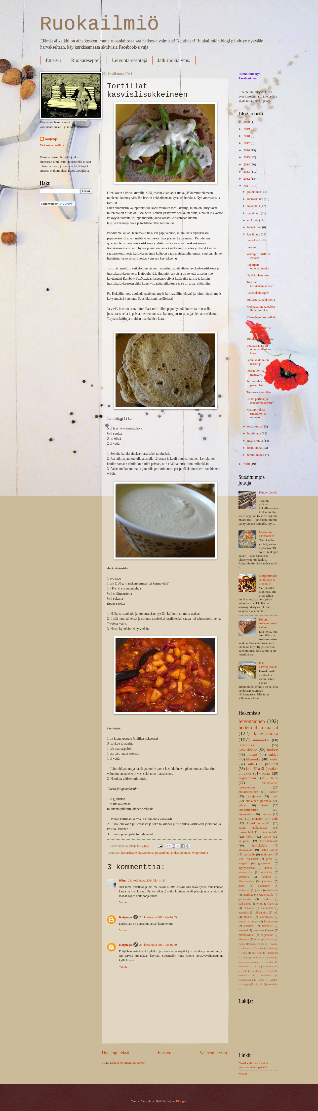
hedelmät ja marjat (258, 727)
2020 (247, 122)
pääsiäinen (264, 885)
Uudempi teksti (115, 1052)
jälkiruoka (246, 745)
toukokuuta (254, 426)
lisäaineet (272, 890)
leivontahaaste (269, 841)
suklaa (273, 754)
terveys (266, 814)
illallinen (266, 877)
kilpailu (268, 868)
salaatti (273, 792)
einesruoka (266, 917)
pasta (266, 773)
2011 (247, 186)
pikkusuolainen (181, 852)
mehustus (243, 966)
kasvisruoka (146, 852)
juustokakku (259, 845)
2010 (247, 464)
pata (271, 930)
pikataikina (162, 852)
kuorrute (273, 903)
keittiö (259, 903)
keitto (274, 759)
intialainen (273, 952)
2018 (247, 136)
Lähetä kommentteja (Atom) (128, 1062)
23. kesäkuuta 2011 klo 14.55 (158, 917)
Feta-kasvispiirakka (268, 665)
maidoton (267, 854)
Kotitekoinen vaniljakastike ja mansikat (258, 328)
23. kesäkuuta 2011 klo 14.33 (146, 880)
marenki (243, 930)
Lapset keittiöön (256, 240)
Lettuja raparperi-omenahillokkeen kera (259, 349)
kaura (245, 957)
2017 (247, 143)
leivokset (267, 926)
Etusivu (53, 60)
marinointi (267, 908)
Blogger (181, 1101)
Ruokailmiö (99, 24)
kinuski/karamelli (258, 823)
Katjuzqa (125, 917)
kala (250, 764)
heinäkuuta (254, 227)
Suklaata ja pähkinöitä (260, 299)
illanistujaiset (246, 881)
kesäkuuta (254, 234)
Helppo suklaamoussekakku (268, 623)
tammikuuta (255, 455)
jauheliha (253, 768)
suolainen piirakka (258, 801)
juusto (252, 754)
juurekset (267, 881)
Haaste (257, 939)
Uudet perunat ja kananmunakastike (260, 400)
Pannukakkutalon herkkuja (257, 361)
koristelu (249, 926)
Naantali (274, 944)
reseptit (270, 971)
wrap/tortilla (200, 852)
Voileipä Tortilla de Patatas (258, 256)
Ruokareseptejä (86, 60)
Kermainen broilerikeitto (262, 317)
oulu (245, 971)
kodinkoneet (271, 921)
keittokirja (258, 957)
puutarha (256, 971)
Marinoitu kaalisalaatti (266, 534)
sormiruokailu (245, 980)
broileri (272, 750)
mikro (257, 966)
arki (245, 952)
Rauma (246, 948)
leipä (274, 778)
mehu (270, 962)
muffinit (248, 894)
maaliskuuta (255, 440)
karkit (266, 899)
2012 (247, 178)
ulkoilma (243, 939)
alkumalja (273, 948)
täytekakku (245, 814)
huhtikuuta (254, 433)
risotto (267, 836)
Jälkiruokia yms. (174, 60)
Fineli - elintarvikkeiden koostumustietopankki (253, 1065)
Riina (122, 880)
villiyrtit (258, 984)
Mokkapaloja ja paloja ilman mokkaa (260, 308)
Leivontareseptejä (129, 60)
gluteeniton (264, 863)
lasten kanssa (269, 850)
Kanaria (270, 939)
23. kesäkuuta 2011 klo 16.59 (158, 945)
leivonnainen (251, 721)
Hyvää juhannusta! (258, 275)
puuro (241, 885)
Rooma (248, 917)
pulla (275, 818)
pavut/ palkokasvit (252, 827)
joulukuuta (254, 192)
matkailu (249, 854)
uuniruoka (261, 740)
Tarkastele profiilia (52, 145)
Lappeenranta (257, 944)
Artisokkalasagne (257, 292)
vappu (246, 984)
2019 (247, 129)
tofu (276, 912)
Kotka (241, 944)
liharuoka (253, 759)
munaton (257, 818)
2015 (247, 157)
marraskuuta (255, 199)
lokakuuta (254, 206)
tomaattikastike (248, 810)
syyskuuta (254, 213)
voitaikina (273, 984)
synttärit (274, 980)
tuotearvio (244, 890)
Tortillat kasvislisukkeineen (260, 284)
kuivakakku (245, 850)
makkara (249, 908)
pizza (269, 859)
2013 (247, 171)
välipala (243, 841)
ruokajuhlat (245, 832)
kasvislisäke (129, 852)
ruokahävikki (246, 935)
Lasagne (251, 247)
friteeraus (257, 952)
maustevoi (259, 930)
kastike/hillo (270, 832)
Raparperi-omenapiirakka (257, 266)
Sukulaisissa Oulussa (259, 338)
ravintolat (266, 872)
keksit (249, 836)
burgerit (242, 863)
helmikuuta (254, 448)
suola (261, 980)
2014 (247, 164)
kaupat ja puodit (248, 921)
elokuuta (253, 220)
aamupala (243, 877)
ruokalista (243, 975)
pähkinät (271, 764)
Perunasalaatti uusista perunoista (260, 383)
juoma (258, 890)
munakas (243, 912)
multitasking (271, 966)
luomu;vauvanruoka (248, 962)
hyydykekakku (246, 868)
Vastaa (123, 902)
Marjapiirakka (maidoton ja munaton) (256, 413)
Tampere (258, 948)
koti (240, 818)
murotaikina (245, 872)
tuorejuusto (253, 796)
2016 (247, 150)
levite (271, 957)
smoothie (266, 975)
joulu (275, 796)
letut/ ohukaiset (248, 859)
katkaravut (244, 903)
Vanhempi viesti (214, 1052)
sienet (264, 805)
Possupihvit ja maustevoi (255, 372)
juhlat (242, 805)
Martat (242, 1073)
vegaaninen (247, 778)
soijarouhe (267, 935)
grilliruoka (244, 899)
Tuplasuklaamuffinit (259, 392)
